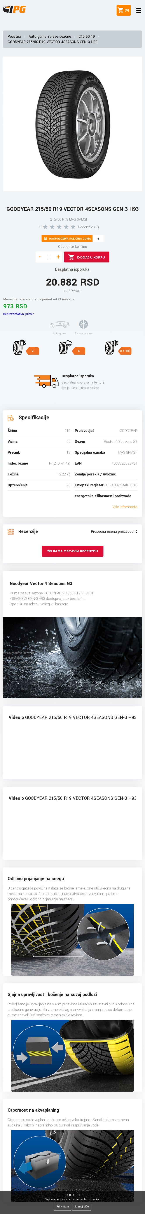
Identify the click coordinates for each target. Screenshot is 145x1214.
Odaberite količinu (72, 246)
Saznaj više (81, 1207)
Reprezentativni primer (18, 314)
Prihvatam (62, 1207)
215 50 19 (87, 36)
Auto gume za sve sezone (50, 36)
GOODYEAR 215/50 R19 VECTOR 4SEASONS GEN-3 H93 (53, 41)
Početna (14, 36)
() (126, 10)
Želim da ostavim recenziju (72, 551)
